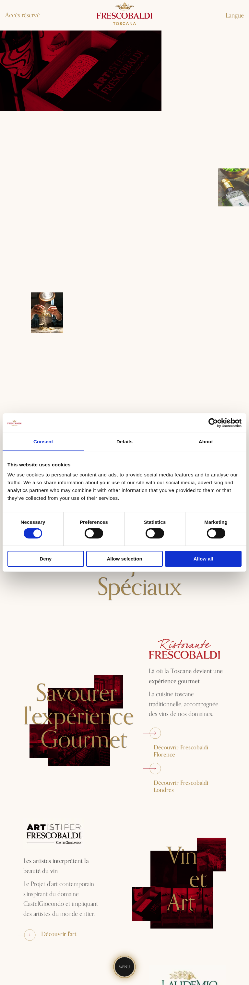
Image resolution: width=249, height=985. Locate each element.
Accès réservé (22, 15)
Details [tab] (124, 441)
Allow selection (124, 558)
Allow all (203, 558)
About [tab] (206, 441)
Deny (46, 558)
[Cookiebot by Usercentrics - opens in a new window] (213, 423)
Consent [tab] (43, 441)
